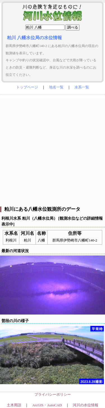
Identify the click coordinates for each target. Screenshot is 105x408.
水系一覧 (81, 87)
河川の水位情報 (85, 405)
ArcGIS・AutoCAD (47, 405)
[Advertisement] (52, 151)
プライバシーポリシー (52, 395)
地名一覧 (56, 87)
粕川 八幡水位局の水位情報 (34, 37)
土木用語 (14, 405)
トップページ (27, 87)
